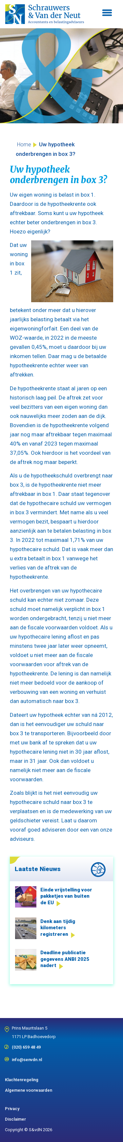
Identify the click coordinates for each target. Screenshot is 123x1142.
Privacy (12, 1108)
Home (24, 144)
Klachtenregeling (21, 1079)
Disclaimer (15, 1119)
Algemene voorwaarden (28, 1090)
